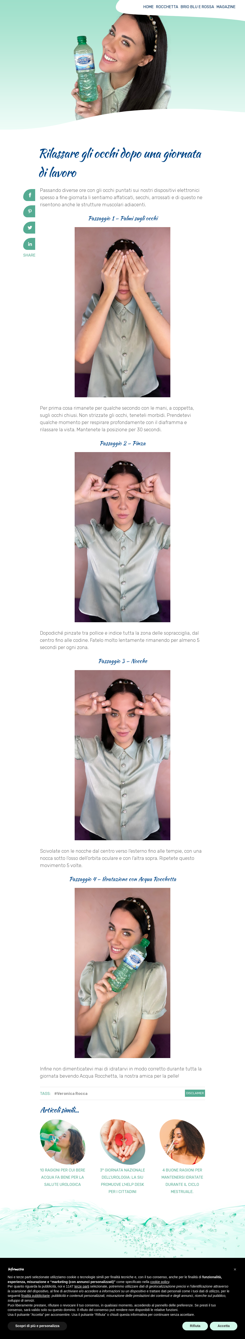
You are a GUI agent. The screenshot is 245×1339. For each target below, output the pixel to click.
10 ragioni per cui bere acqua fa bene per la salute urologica (62, 1177)
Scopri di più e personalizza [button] (37, 1326)
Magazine (226, 7)
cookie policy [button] (159, 1282)
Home (148, 7)
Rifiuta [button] (195, 1326)
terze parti (81, 1286)
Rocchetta (167, 7)
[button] (235, 1269)
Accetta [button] (223, 1326)
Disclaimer (195, 1093)
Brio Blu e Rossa (197, 7)
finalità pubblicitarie (35, 1296)
